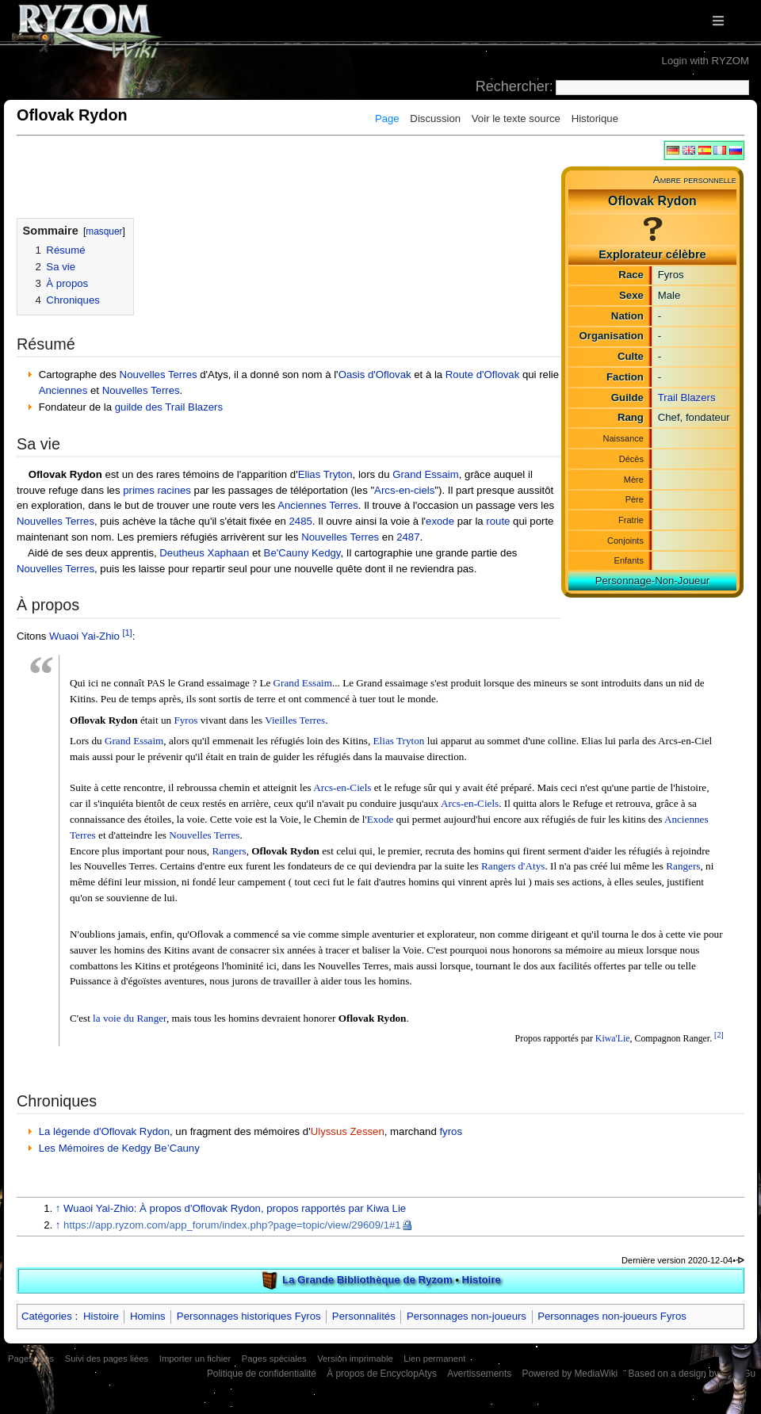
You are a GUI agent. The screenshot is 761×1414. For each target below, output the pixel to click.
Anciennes (63, 390)
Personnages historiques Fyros (249, 1316)
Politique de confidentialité (261, 1373)
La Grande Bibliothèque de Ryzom (367, 1280)
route (498, 521)
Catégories (46, 1316)
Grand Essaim (425, 474)
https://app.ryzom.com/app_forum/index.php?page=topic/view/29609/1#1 (232, 1225)
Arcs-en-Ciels (342, 787)
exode (440, 521)
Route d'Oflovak (482, 374)
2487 (407, 537)
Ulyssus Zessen (347, 1131)
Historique (595, 118)
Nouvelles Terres (158, 374)
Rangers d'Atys (513, 866)
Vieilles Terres (295, 720)
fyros (450, 1131)
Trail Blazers (687, 397)
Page (387, 118)
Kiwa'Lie (612, 1038)
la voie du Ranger (129, 1018)
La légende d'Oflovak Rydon (104, 1131)
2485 (300, 521)
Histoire (481, 1280)
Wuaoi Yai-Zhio (84, 636)
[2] (719, 1034)
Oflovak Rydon (65, 474)
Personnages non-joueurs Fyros (611, 1316)
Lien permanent (434, 1358)
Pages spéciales (274, 1358)
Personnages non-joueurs (466, 1316)
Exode (380, 819)
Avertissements (479, 1373)
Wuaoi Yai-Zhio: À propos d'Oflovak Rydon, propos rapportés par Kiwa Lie (234, 1208)
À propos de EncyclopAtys (382, 1373)
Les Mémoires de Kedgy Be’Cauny (119, 1148)
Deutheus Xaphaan (204, 553)
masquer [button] (104, 231)
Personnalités (364, 1316)
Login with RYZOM (705, 61)
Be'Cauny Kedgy (302, 553)
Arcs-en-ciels (404, 490)
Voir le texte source (516, 118)
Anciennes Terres (317, 505)
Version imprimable (354, 1358)
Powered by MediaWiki (570, 1373)
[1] (127, 632)
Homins (148, 1316)
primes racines (157, 490)
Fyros (185, 720)
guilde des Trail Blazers (169, 407)
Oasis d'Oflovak (374, 374)
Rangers (229, 851)
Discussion (435, 118)
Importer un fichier (195, 1358)
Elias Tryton (325, 474)
